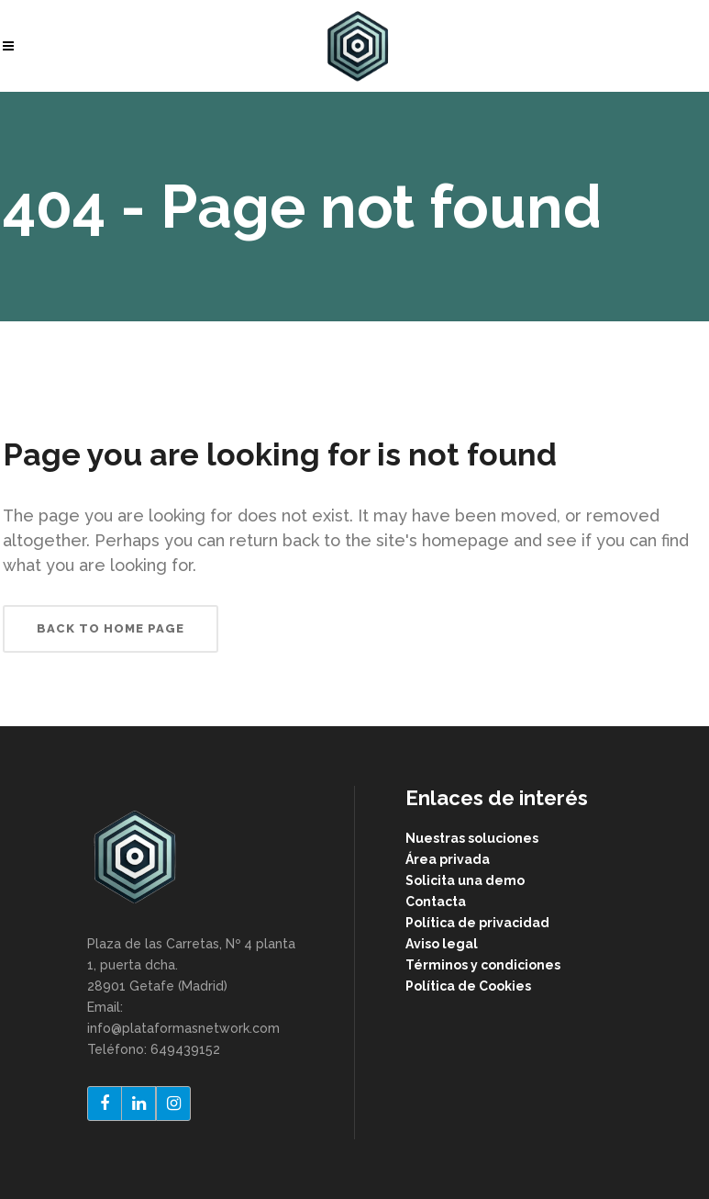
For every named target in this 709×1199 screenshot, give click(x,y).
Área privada (447, 859)
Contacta (435, 901)
